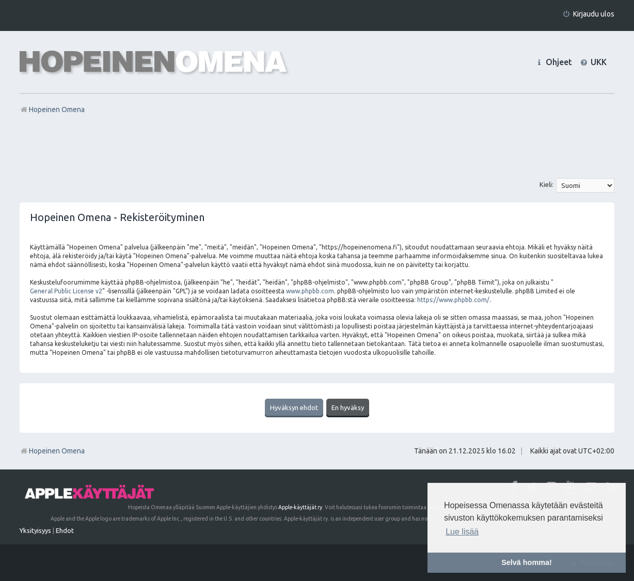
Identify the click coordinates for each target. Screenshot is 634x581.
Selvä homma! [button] (526, 562)
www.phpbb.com (310, 291)
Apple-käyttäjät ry (300, 507)
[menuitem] (588, 14)
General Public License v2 (66, 291)
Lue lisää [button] (462, 531)
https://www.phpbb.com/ (453, 299)
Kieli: (546, 184)
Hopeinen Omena (52, 451)
